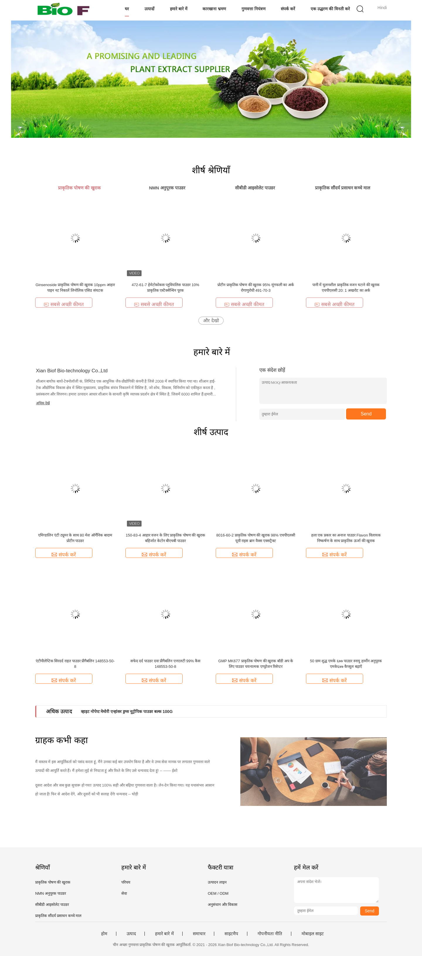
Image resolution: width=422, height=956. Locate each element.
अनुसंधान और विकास (222, 904)
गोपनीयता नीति (270, 934)
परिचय (125, 882)
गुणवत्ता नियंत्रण (253, 8)
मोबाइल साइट (313, 934)
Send (366, 413)
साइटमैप (231, 934)
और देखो (211, 320)
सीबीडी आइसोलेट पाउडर (52, 904)
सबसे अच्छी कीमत (64, 304)
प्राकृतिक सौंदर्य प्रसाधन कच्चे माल (58, 915)
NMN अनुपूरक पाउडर (50, 893)
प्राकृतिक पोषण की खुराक (52, 882)
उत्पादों (149, 8)
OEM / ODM (218, 893)
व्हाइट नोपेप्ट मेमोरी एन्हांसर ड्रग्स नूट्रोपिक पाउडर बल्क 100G (127, 711)
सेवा (124, 893)
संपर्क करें (288, 8)
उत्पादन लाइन (217, 882)
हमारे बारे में (178, 8)
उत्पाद (131, 934)
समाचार (199, 934)
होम (104, 934)
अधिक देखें (43, 403)
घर (127, 8)
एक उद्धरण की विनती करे (330, 8)
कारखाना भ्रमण (214, 8)
